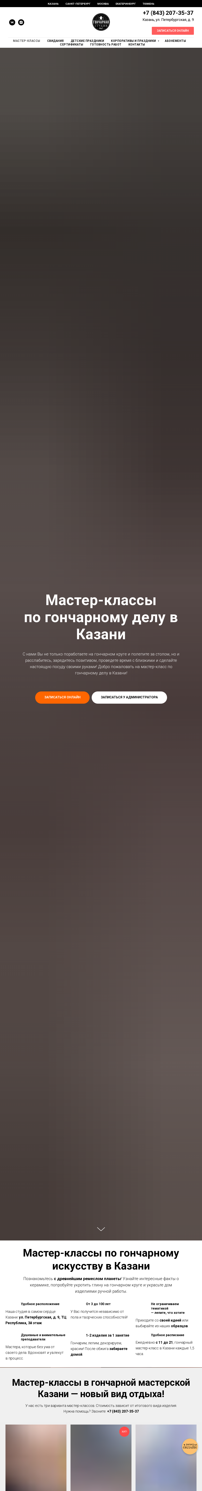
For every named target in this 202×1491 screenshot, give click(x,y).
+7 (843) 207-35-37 (168, 13)
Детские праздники (87, 40)
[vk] (12, 22)
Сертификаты (71, 44)
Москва (103, 3)
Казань (53, 3)
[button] (129, 697)
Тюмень (148, 3)
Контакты (136, 44)
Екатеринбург (126, 3)
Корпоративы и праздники (134, 40)
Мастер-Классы (26, 40)
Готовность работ (106, 44)
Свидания (55, 40)
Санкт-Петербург (77, 3)
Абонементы (175, 40)
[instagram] (21, 22)
